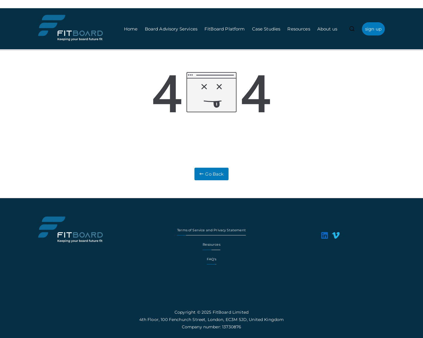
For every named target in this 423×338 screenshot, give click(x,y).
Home (131, 29)
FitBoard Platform (224, 29)
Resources (298, 29)
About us (327, 29)
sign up (373, 29)
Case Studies (266, 29)
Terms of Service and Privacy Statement (211, 230)
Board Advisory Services (171, 29)
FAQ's (211, 259)
